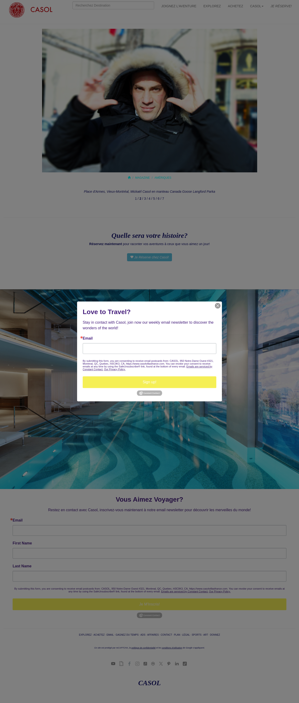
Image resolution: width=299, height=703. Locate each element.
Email (88, 338)
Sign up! (150, 382)
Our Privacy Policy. (114, 369)
